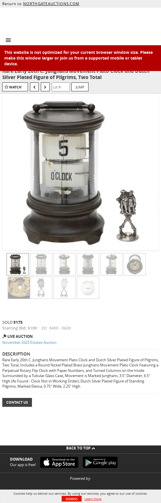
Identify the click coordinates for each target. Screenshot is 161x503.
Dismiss (72, 499)
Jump (80, 87)
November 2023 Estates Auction (29, 342)
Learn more (92, 499)
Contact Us (17, 402)
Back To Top (80, 448)
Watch (15, 87)
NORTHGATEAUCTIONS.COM (51, 3)
